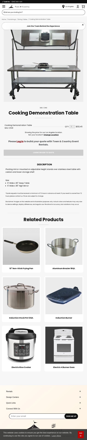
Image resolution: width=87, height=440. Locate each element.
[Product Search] (43, 12)
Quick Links (43, 403)
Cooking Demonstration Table (39, 19)
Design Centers (43, 397)
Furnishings (12, 19)
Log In (20, 141)
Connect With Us (43, 409)
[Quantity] (72, 126)
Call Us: (12, 2)
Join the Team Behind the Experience (43, 26)
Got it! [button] (80, 434)
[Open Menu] (4, 6)
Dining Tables (22, 19)
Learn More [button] (56, 436)
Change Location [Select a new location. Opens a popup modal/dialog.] (51, 135)
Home (4, 19)
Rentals (43, 391)
